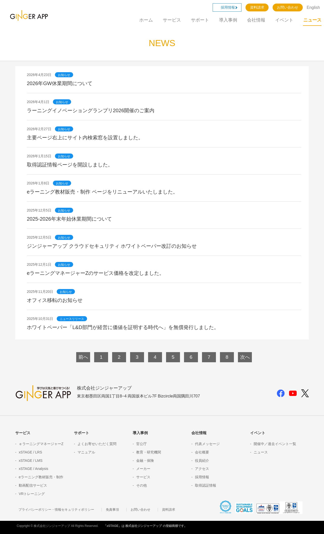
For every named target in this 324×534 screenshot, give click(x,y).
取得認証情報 (205, 485)
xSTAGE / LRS (30, 452)
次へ (245, 357)
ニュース (312, 20)
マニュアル (86, 452)
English (313, 7)
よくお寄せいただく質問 (96, 444)
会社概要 (202, 452)
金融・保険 (145, 461)
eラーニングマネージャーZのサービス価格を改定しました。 (95, 273)
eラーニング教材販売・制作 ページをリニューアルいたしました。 (102, 192)
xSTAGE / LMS (31, 461)
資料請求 (257, 7)
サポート (200, 20)
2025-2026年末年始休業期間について (69, 219)
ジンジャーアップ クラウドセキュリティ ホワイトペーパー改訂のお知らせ (112, 246)
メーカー (143, 469)
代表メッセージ (207, 444)
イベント (284, 20)
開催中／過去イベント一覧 (275, 444)
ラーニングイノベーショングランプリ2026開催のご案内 (91, 110)
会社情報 (256, 20)
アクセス (202, 469)
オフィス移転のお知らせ (55, 300)
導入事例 (228, 20)
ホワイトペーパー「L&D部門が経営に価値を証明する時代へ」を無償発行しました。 (123, 327)
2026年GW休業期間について (59, 83)
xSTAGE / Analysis (33, 469)
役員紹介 (202, 461)
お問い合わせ (287, 7)
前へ (83, 357)
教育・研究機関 (148, 452)
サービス (172, 20)
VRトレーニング (32, 494)
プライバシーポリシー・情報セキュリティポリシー (56, 510)
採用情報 (229, 7)
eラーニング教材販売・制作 (41, 477)
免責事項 (112, 510)
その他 (141, 485)
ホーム (146, 20)
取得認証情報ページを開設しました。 (70, 164)
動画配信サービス (33, 485)
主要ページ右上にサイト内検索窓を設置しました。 (85, 137)
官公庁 (141, 444)
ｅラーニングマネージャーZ (41, 444)
